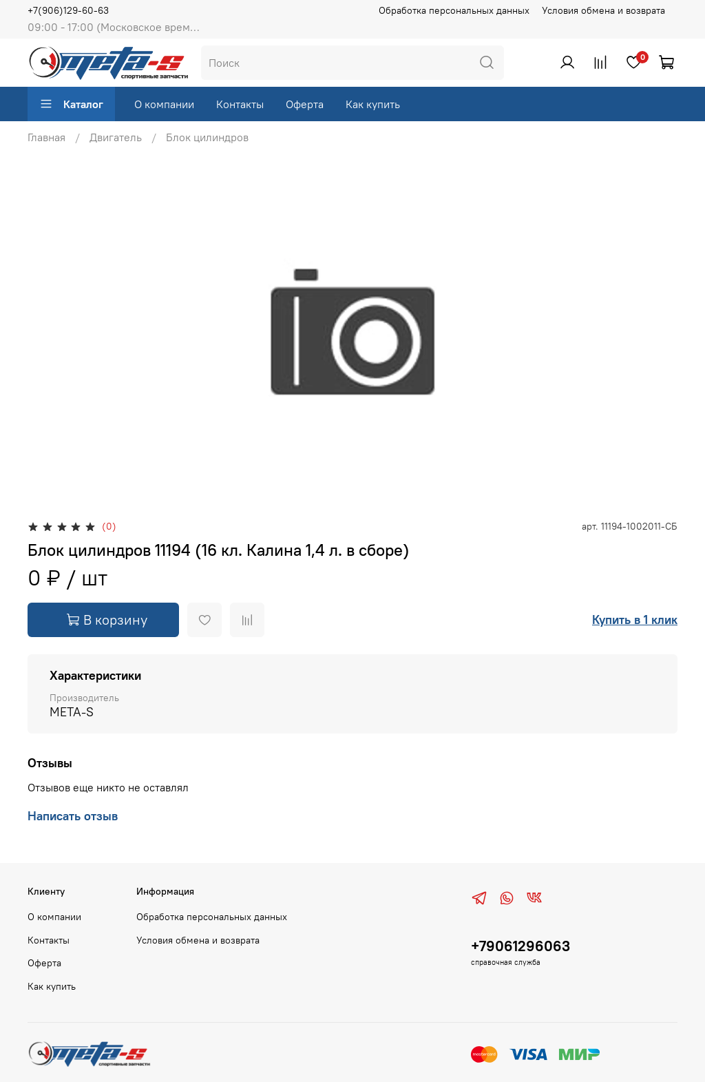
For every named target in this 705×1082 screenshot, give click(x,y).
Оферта (305, 104)
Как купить (373, 104)
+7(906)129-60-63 (68, 10)
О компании (164, 104)
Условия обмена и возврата (603, 10)
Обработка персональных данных (454, 10)
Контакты (240, 104)
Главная (46, 137)
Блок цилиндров (207, 137)
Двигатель (116, 137)
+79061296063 (520, 946)
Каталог (71, 104)
